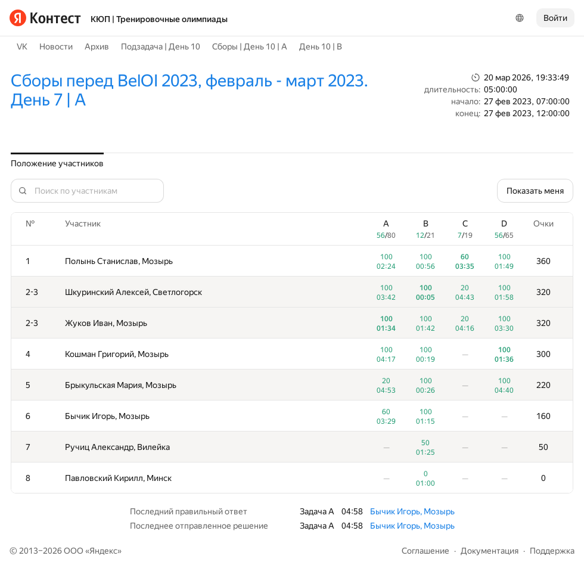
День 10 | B (320, 46)
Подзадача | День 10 (160, 46)
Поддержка (552, 550)
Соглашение (425, 550)
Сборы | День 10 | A (249, 46)
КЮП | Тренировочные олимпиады (159, 19)
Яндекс (103, 550)
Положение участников (57, 163)
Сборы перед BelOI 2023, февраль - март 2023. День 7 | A (189, 90)
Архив (97, 46)
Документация (489, 550)
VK (22, 46)
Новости (56, 46)
